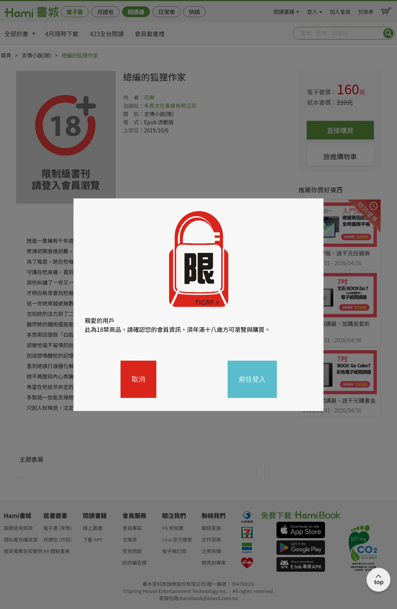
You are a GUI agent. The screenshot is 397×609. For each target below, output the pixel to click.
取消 (138, 379)
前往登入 (252, 379)
